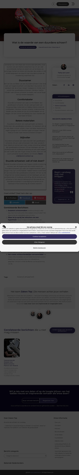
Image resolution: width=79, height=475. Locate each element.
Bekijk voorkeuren (39, 248)
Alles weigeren (39, 242)
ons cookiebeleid (64, 232)
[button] (76, 227)
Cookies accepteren (39, 236)
